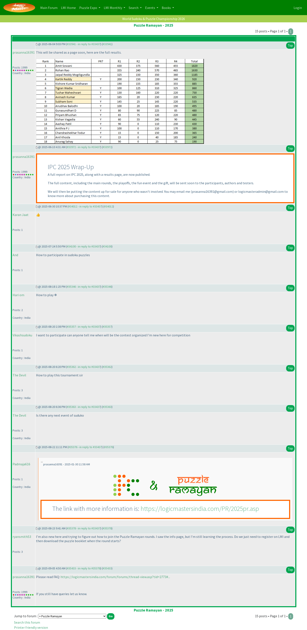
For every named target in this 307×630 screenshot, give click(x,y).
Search (134, 8)
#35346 (107, 287)
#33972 (107, 147)
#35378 (107, 528)
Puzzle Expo (88, 8)
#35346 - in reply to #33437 (83, 287)
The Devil (19, 375)
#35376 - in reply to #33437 (85, 447)
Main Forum (49, 7)
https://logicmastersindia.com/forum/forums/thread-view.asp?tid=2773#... (115, 577)
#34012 (108, 206)
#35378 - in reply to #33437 (83, 528)
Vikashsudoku (22, 335)
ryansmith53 (22, 536)
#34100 (107, 246)
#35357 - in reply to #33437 (83, 327)
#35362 (107, 367)
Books (167, 8)
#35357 (107, 327)
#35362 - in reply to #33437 (83, 367)
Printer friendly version (31, 627)
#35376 (108, 447)
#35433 (107, 568)
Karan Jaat (21, 215)
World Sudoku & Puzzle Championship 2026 (153, 19)
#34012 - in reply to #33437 (85, 206)
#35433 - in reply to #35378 (83, 568)
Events (150, 8)
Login (298, 8)
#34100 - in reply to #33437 (83, 246)
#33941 (107, 44)
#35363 (107, 407)
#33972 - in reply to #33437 (83, 147)
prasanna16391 (24, 52)
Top (290, 45)
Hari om (18, 295)
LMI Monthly (113, 8)
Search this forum (27, 622)
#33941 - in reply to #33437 (83, 44)
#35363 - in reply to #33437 (83, 407)
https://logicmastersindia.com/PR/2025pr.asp (200, 508)
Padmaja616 (21, 464)
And (15, 255)
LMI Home (69, 7)
